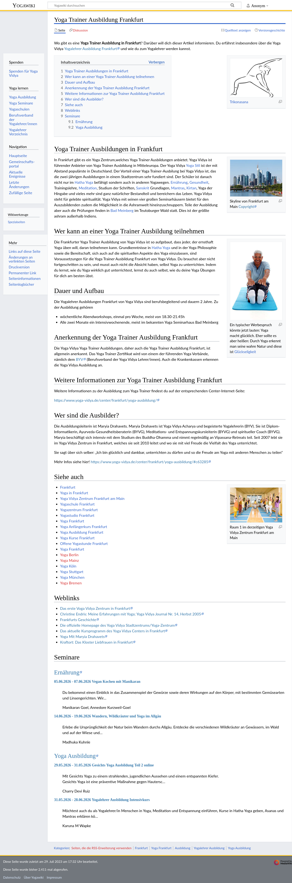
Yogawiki (24, 5)
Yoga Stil (193, 165)
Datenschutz (12, 877)
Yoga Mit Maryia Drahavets (82, 636)
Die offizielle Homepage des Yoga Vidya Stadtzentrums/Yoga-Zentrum (117, 625)
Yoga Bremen (71, 583)
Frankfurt (67, 487)
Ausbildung (182, 848)
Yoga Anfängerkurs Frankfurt (83, 526)
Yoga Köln (68, 566)
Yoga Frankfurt (72, 521)
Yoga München (72, 577)
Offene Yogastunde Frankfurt (84, 543)
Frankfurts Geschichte (78, 619)
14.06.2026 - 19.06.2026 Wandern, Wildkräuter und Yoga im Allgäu (107, 716)
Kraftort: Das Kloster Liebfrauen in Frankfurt (96, 642)
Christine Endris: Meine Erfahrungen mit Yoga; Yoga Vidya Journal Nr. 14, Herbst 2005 (130, 614)
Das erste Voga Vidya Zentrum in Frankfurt (95, 608)
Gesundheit (198, 182)
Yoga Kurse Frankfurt (77, 538)
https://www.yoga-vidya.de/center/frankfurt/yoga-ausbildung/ (105, 400)
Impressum (54, 877)
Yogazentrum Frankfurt (79, 509)
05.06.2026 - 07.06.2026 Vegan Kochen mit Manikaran (97, 681)
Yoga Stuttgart (71, 571)
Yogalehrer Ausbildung (209, 848)
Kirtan (191, 188)
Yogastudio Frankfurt (77, 515)
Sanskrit (142, 188)
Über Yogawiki (34, 877)
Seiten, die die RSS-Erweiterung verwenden (101, 848)
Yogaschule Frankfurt (77, 504)
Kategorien (61, 848)
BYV (79, 359)
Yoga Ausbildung (75, 755)
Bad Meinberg (122, 210)
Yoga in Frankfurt (74, 493)
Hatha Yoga (84, 182)
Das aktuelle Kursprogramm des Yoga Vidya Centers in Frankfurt (112, 631)
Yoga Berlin (69, 554)
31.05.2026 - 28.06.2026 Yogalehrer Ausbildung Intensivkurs (102, 800)
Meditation (88, 188)
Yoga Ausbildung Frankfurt (81, 532)
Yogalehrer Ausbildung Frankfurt (90, 48)
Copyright (246, 206)
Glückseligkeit (245, 352)
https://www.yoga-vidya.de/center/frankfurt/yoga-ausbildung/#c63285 (149, 461)
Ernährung (179, 182)
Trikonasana (239, 102)
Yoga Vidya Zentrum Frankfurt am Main (92, 498)
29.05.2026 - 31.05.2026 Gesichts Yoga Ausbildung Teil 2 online (104, 765)
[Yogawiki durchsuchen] (144, 5)
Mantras (178, 188)
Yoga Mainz (69, 560)
